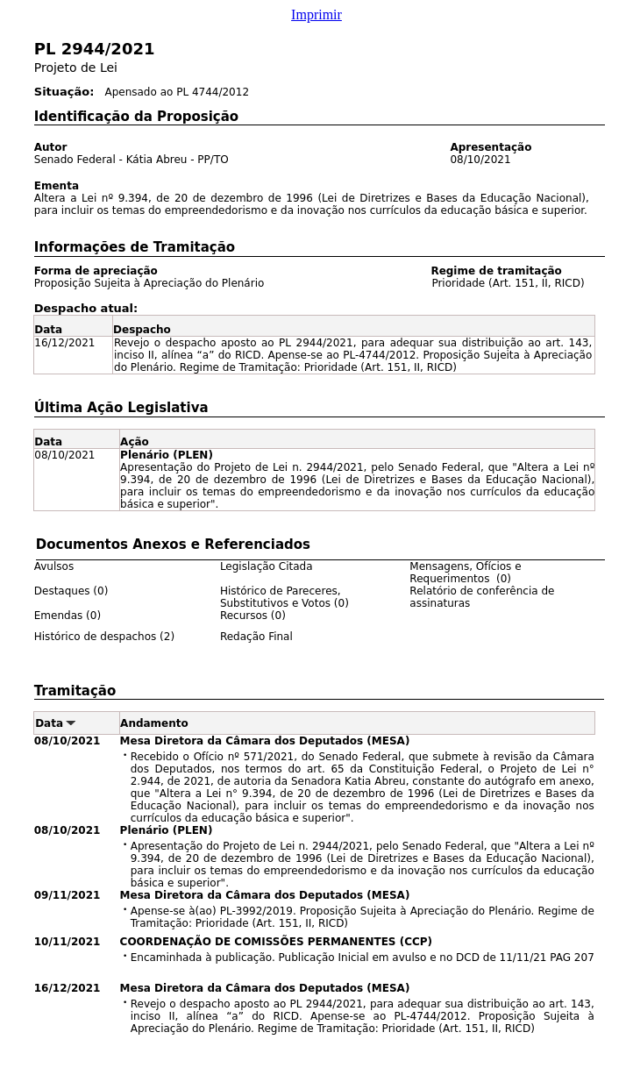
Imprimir (316, 14)
